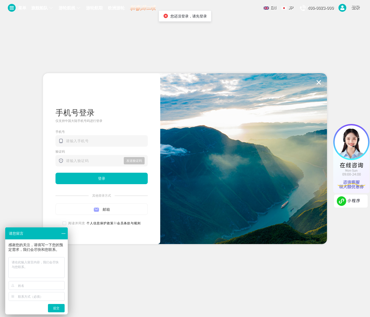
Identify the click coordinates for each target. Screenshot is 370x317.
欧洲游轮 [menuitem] (116, 7)
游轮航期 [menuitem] (94, 7)
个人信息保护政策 (100, 223)
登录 (349, 8)
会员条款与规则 (129, 223)
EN (270, 7)
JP (287, 7)
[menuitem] (42, 8)
